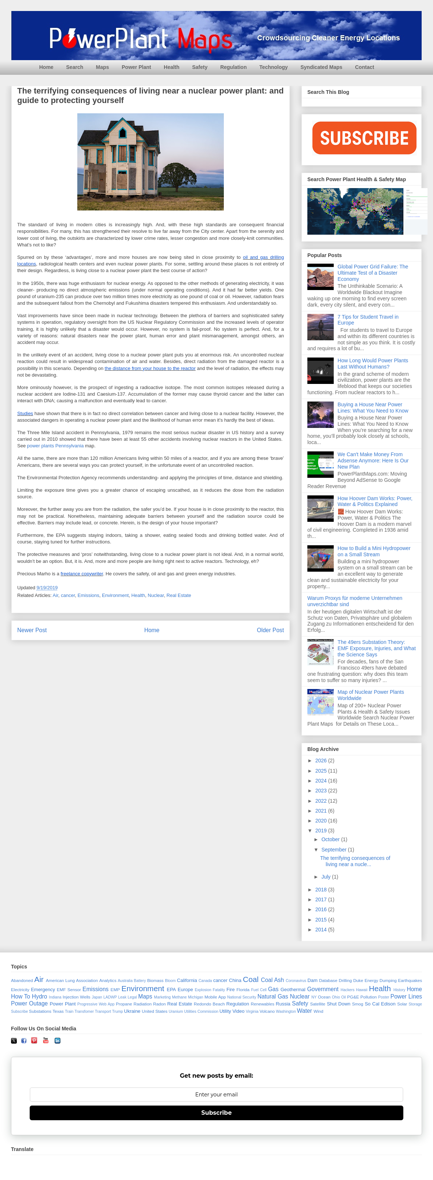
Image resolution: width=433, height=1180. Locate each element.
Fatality (219, 990)
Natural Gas (273, 996)
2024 (321, 781)
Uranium (176, 1011)
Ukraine (132, 1011)
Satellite (317, 1003)
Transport (103, 1011)
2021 (321, 811)
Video (238, 1011)
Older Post (270, 630)
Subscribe (19, 1011)
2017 (321, 899)
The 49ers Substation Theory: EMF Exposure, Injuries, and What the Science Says (377, 648)
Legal (132, 997)
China (235, 980)
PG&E (353, 996)
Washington (286, 1011)
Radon (159, 1003)
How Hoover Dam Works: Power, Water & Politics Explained (375, 501)
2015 (321, 920)
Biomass (155, 980)
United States (154, 1011)
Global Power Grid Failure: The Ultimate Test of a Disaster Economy (373, 273)
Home (46, 67)
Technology (273, 67)
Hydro (39, 996)
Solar (402, 1003)
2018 (321, 890)
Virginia (252, 1011)
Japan (97, 997)
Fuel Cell (259, 990)
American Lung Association (72, 980)
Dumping (388, 980)
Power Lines (406, 996)
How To (20, 996)
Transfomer (84, 1011)
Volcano (267, 1011)
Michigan (195, 997)
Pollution (368, 996)
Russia (283, 1004)
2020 (321, 821)
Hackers (348, 990)
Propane (124, 1003)
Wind (318, 1011)
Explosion (203, 990)
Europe (185, 989)
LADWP (110, 997)
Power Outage (29, 1003)
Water (304, 1011)
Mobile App (215, 996)
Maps (102, 67)
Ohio (336, 997)
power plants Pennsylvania (55, 445)
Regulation (233, 67)
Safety (199, 67)
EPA (171, 989)
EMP (115, 989)
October (331, 839)
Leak (122, 997)
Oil (343, 997)
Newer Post (32, 630)
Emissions (88, 595)
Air (55, 595)
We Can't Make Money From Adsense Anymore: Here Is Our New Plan (373, 460)
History (399, 990)
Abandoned (22, 980)
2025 (321, 771)
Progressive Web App (95, 1004)
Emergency (43, 989)
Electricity (20, 989)
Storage (415, 1004)
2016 (321, 909)
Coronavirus (296, 981)
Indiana (55, 997)
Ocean (324, 996)
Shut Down (338, 1004)
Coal (251, 979)
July (326, 877)
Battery (140, 981)
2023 (321, 791)
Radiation (143, 1003)
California (187, 980)
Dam (312, 980)
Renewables (262, 1003)
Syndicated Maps (321, 67)
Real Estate (179, 595)
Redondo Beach (209, 1003)
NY (314, 997)
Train (69, 1011)
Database (328, 980)
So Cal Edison (380, 1004)
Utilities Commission (201, 1011)
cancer (68, 595)
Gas (273, 989)
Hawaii (361, 990)
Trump (117, 1011)
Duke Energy (365, 980)
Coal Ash (272, 980)
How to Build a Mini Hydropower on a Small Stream (374, 551)
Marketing (162, 997)
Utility (225, 1011)
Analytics (107, 980)
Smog (357, 1003)
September (334, 850)
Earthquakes (410, 980)
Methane (179, 997)
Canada (205, 981)
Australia (125, 981)
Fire (230, 989)
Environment (115, 595)
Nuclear (156, 595)
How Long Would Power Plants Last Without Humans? (373, 364)
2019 (321, 830)
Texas (58, 1011)
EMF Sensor (69, 989)
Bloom (170, 981)
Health (172, 67)
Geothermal (293, 989)
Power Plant (136, 67)
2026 (321, 760)
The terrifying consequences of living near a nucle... (355, 861)
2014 (321, 929)
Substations (40, 1011)
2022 (321, 801)
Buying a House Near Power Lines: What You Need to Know (373, 408)
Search (75, 67)
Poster (383, 997)
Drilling (345, 980)
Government (322, 989)
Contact (364, 67)
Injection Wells (76, 996)
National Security (241, 997)
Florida (242, 989)
